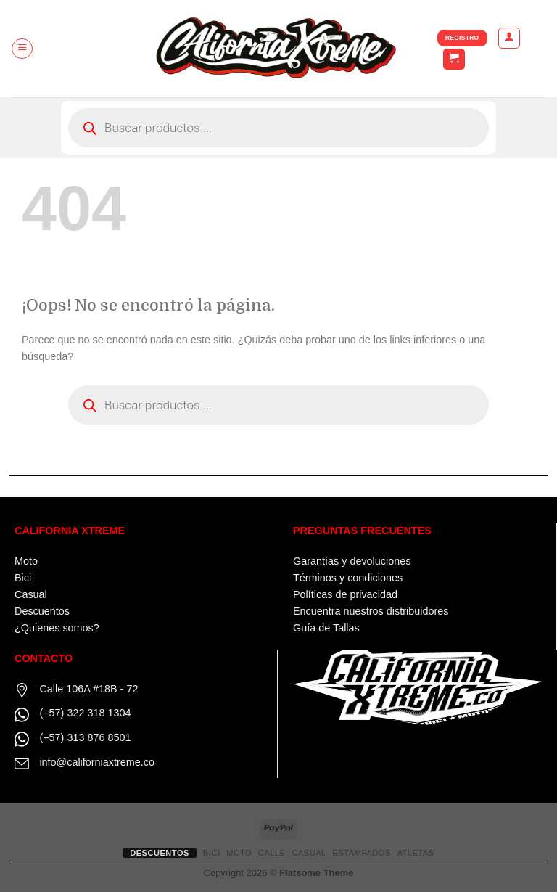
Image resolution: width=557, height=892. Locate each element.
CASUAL (309, 852)
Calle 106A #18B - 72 (88, 689)
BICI (211, 852)
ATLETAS (415, 852)
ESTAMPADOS (362, 852)
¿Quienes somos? (57, 628)
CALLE (272, 852)
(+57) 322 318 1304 (85, 713)
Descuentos (42, 611)
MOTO (239, 852)
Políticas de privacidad (345, 594)
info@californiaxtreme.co (96, 762)
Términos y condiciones (348, 578)
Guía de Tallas (326, 628)
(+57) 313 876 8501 (85, 737)
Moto (26, 561)
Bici (23, 578)
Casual (31, 594)
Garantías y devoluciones (351, 561)
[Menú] (22, 49)
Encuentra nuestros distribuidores (370, 611)
